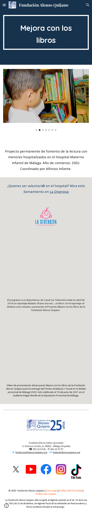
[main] (46, 32)
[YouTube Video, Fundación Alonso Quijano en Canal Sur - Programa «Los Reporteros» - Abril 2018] (46, 266)
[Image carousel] (46, 100)
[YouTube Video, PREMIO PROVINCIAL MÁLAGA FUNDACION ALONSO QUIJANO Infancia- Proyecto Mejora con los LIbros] (46, 352)
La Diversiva (59, 191)
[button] (4, 5)
